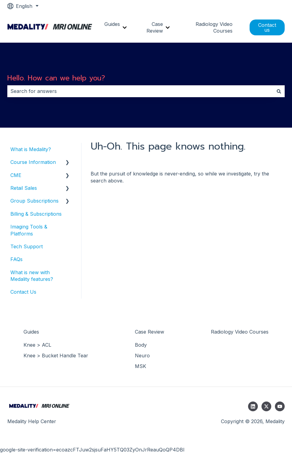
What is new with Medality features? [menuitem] (31, 275)
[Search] (279, 91)
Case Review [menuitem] (149, 332)
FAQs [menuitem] (16, 259)
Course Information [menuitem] (33, 162)
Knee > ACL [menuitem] (37, 345)
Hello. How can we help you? (56, 78)
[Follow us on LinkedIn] (253, 406)
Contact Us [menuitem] (23, 292)
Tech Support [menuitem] (26, 246)
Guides (112, 24)
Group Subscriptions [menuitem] (34, 201)
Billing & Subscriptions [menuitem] (36, 214)
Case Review (154, 27)
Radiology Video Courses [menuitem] (240, 332)
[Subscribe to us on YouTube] (280, 406)
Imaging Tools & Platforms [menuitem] (28, 230)
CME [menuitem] (15, 175)
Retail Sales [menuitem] (23, 188)
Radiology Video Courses (214, 27)
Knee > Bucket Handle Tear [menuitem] (55, 355)
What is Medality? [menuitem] (30, 149)
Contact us (267, 27)
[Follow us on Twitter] (266, 406)
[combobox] (140, 91)
